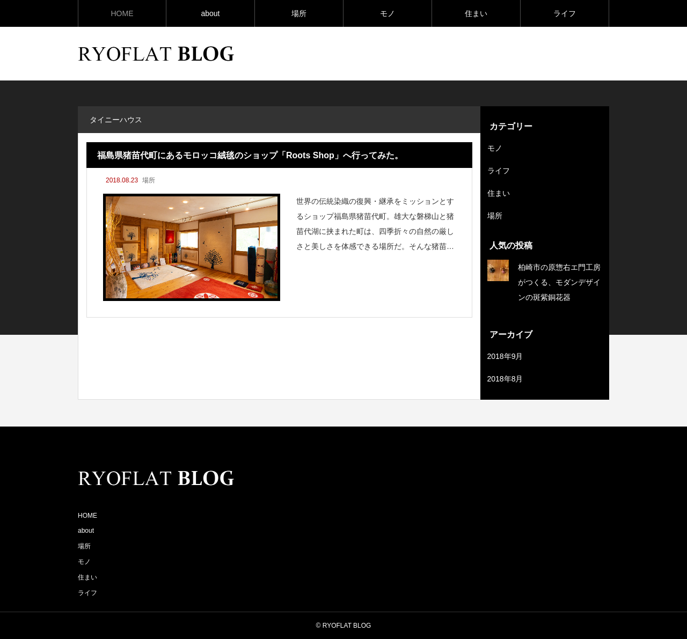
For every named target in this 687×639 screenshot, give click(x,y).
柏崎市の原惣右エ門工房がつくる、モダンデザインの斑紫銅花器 (559, 282)
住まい (476, 13)
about (210, 13)
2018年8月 (505, 378)
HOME (122, 13)
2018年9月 (505, 356)
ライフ (564, 13)
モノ (387, 13)
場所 (298, 13)
